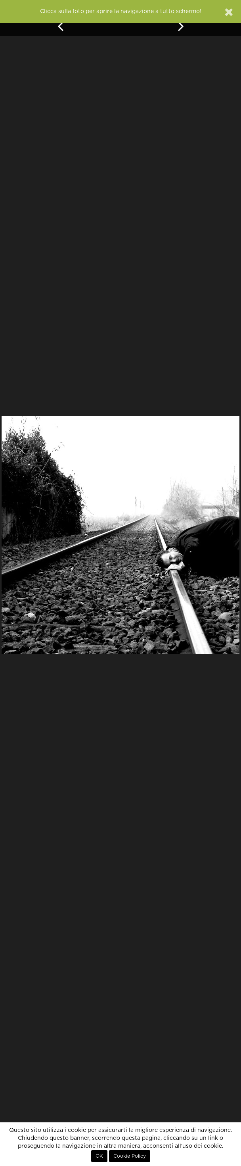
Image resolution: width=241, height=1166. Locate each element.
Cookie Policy (129, 1156)
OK (99, 1156)
